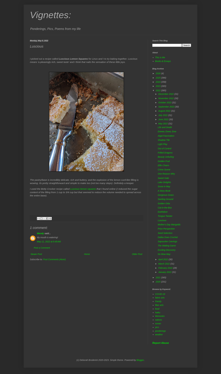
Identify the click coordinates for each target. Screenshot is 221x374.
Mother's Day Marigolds (169, 224)
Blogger (140, 360)
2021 (158, 277)
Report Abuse (160, 342)
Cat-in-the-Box (165, 207)
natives (158, 320)
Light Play (162, 144)
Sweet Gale (163, 178)
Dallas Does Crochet (168, 237)
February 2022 (165, 268)
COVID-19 (160, 294)
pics (157, 327)
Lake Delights (164, 182)
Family (158, 301)
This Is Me (160, 57)
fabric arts (160, 297)
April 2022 (163, 259)
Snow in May (164, 186)
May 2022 (163, 123)
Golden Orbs (164, 203)
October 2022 (165, 102)
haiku (157, 312)
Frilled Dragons (165, 152)
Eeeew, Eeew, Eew (167, 131)
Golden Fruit (164, 161)
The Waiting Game (167, 245)
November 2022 (166, 98)
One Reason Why (166, 174)
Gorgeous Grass (166, 195)
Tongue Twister (165, 216)
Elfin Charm (163, 165)
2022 (158, 90)
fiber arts (159, 305)
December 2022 (166, 94)
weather (159, 334)
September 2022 (166, 106)
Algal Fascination (166, 136)
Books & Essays (163, 61)
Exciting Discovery (166, 250)
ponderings (160, 331)
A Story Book (164, 191)
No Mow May (164, 254)
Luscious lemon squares (83, 189)
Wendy (40, 233)
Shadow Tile (164, 140)
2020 (158, 281)
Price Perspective (166, 228)
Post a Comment (42, 248)
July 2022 (163, 115)
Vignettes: (50, 15)
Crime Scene (164, 169)
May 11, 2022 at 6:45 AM (49, 241)
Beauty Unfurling (166, 157)
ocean (158, 323)
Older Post (137, 254)
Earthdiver (163, 212)
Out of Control (164, 148)
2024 (158, 82)
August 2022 (164, 111)
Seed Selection (165, 233)
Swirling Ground (165, 199)
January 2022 (165, 272)
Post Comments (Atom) (54, 259)
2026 (158, 73)
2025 (158, 78)
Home (87, 254)
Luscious (162, 220)
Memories (160, 316)
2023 (158, 86)
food (157, 309)
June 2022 (163, 119)
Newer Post (36, 254)
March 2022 (164, 263)
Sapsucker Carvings (167, 241)
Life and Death (165, 127)
